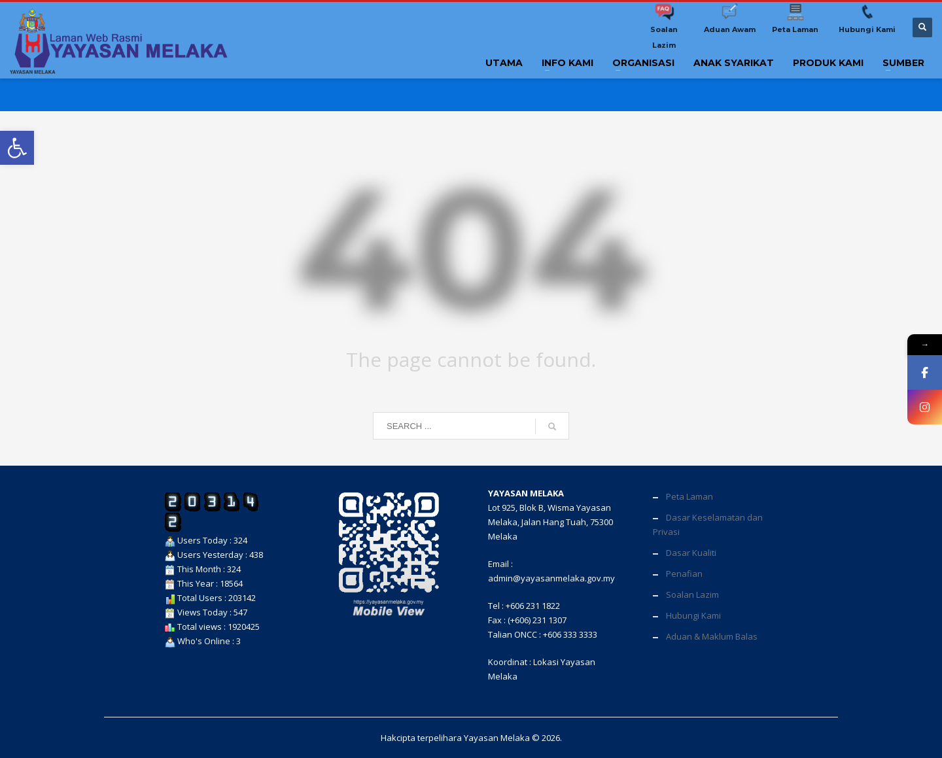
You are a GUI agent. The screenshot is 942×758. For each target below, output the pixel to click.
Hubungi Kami (693, 615)
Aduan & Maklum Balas (712, 636)
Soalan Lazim (692, 594)
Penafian (684, 573)
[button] (17, 148)
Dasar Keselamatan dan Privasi (708, 524)
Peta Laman (689, 496)
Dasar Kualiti (691, 553)
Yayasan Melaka (497, 738)
